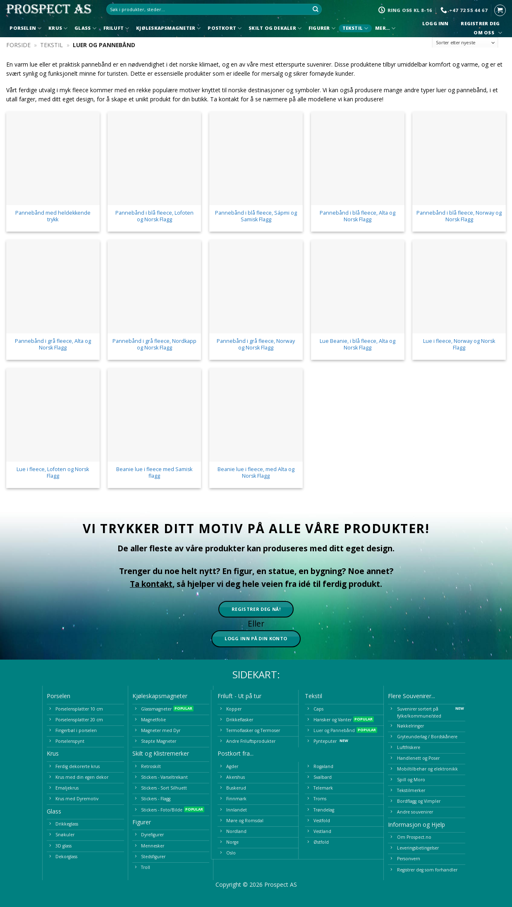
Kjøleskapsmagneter (168, 28)
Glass (85, 28)
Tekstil (355, 28)
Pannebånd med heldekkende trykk (53, 216)
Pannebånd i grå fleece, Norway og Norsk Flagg (256, 344)
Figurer (322, 28)
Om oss (486, 33)
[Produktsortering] (465, 42)
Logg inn (435, 23)
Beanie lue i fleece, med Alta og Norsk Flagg (256, 472)
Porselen (25, 28)
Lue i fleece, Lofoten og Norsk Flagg (53, 472)
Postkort (225, 28)
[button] (500, 10)
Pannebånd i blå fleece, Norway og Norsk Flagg (459, 216)
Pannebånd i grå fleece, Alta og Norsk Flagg (53, 344)
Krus (57, 28)
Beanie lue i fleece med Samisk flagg (154, 472)
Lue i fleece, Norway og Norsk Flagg (459, 344)
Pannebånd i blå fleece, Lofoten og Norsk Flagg (154, 216)
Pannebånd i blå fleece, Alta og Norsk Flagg (357, 216)
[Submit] (316, 9)
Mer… (385, 28)
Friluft (116, 28)
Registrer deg (480, 23)
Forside (18, 45)
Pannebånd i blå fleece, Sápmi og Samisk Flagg (256, 216)
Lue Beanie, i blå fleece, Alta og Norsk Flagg (357, 344)
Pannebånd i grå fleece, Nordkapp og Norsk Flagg (154, 344)
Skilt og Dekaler (275, 28)
